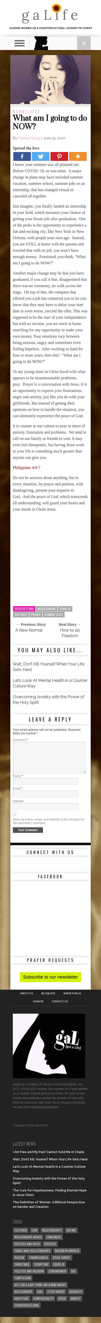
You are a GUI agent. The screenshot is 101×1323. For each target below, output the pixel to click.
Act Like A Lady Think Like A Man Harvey (40, 1291)
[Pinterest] (59, 156)
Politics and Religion (29, 1277)
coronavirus (57, 1277)
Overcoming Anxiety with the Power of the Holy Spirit (48, 699)
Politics (50, 1250)
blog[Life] (26, 111)
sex (73, 1277)
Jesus (62, 1304)
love (34, 1236)
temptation (23, 1284)
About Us (26, 999)
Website (18, 807)
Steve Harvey (56, 1297)
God (39, 1297)
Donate (38, 1007)
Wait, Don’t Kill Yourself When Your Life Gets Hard (48, 667)
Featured (21, 614)
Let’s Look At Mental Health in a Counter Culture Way (50, 683)
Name (18, 782)
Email (17, 794)
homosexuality (43, 1304)
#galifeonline (47, 609)
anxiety (75, 1304)
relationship (23, 1297)
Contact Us (60, 1007)
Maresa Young (29, 138)
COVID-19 (65, 609)
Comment (20, 740)
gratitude (22, 1304)
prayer (35, 614)
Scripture (41, 1270)
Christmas (22, 1270)
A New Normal (28, 630)
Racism (19, 1263)
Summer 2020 (53, 614)
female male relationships (32, 1257)
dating (71, 1236)
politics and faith (27, 1250)
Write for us (72, 999)
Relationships (52, 1236)
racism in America (67, 1257)
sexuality (75, 1297)
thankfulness (38, 1263)
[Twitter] (40, 156)
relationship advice (28, 1243)
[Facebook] (22, 156)
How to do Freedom (70, 633)
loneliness (53, 1243)
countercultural (27, 1311)
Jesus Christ (62, 1263)
